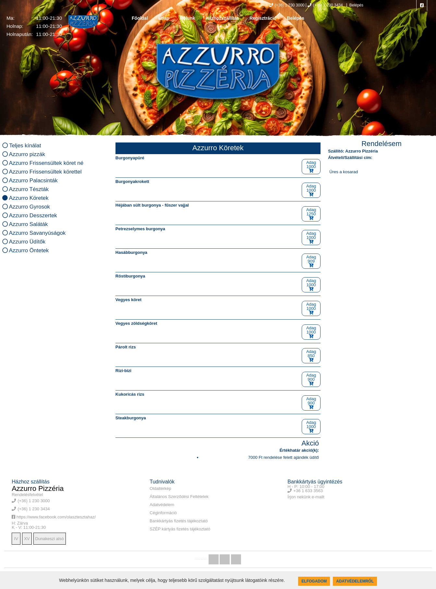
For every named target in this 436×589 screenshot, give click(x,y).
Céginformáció (163, 512)
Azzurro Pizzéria (38, 488)
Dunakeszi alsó (49, 538)
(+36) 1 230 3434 (325, 5)
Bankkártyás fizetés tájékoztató (179, 520)
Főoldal (140, 18)
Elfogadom (314, 581)
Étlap (163, 18)
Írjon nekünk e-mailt (305, 496)
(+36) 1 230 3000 (287, 5)
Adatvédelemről (355, 581)
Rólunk (187, 18)
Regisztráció (262, 18)
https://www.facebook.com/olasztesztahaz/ (54, 517)
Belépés (355, 5)
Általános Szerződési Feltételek (179, 496)
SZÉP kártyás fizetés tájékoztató (180, 529)
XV (27, 538)
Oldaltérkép (160, 488)
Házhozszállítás (222, 18)
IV (16, 538)
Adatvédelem (162, 504)
